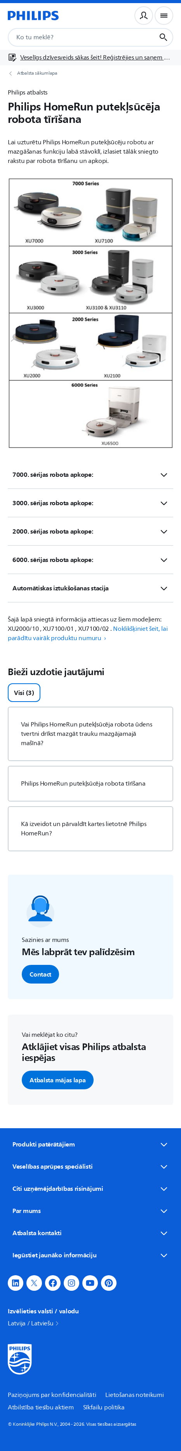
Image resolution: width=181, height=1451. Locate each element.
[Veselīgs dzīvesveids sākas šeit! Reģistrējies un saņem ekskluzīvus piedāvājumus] (90, 57)
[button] (15, 1283)
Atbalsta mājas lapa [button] (57, 1080)
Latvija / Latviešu (34, 1323)
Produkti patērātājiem (90, 1144)
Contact (40, 974)
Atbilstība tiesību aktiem (41, 1407)
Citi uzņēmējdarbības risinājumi (90, 1188)
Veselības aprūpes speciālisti (90, 1166)
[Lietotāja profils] (143, 15)
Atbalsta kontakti (90, 1232)
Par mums (90, 1210)
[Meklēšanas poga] (163, 37)
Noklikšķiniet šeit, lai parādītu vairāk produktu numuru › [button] (87, 633)
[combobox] (73, 37)
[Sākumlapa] (33, 15)
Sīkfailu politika (104, 1407)
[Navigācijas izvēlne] (164, 15)
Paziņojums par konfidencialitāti (52, 1395)
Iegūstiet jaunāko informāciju (90, 1255)
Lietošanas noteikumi (134, 1395)
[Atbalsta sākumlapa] (90, 73)
